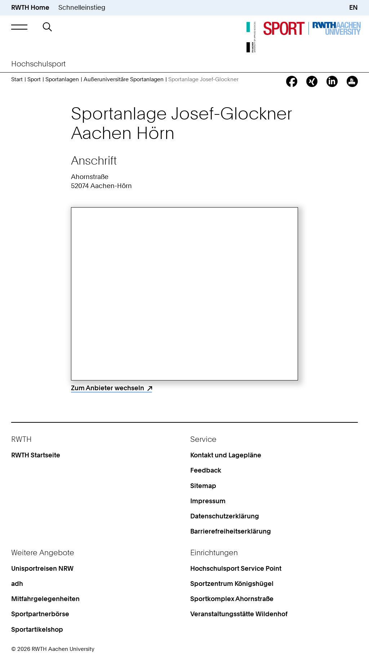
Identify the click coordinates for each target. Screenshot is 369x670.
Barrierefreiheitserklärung (230, 531)
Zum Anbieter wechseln (107, 388)
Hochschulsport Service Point (235, 568)
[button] (19, 27)
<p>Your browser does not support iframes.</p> (184, 293)
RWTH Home (30, 7)
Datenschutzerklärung (224, 516)
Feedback (205, 470)
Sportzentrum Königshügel (232, 583)
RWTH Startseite (35, 455)
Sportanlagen (62, 79)
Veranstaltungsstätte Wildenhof (239, 614)
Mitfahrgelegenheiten (45, 598)
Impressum (208, 501)
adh (17, 583)
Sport (34, 79)
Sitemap (203, 486)
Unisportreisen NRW (42, 568)
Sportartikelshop (37, 629)
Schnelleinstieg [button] (81, 7)
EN (353, 7)
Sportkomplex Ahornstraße (232, 598)
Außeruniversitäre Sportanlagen (124, 79)
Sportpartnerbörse (40, 614)
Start (17, 79)
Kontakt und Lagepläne (225, 455)
